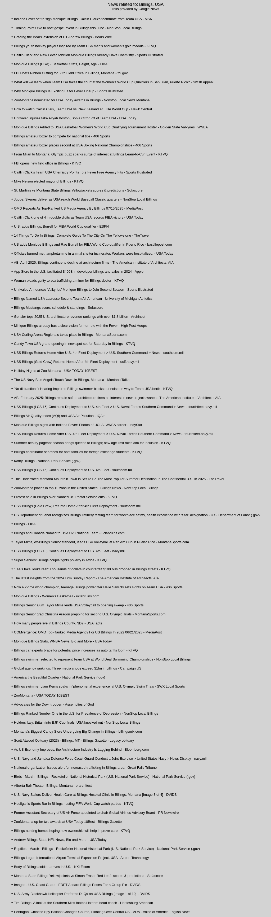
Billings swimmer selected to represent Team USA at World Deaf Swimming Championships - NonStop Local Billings (102, 659)
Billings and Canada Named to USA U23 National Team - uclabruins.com (69, 533)
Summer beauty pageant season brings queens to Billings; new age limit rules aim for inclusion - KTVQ (92, 443)
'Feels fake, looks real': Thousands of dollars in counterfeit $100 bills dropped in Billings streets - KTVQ (92, 569)
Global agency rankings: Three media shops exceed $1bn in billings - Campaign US (78, 668)
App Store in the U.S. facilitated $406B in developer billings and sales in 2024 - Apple (78, 271)
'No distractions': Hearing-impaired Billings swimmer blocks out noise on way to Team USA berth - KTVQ (93, 389)
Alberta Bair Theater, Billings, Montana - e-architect (53, 786)
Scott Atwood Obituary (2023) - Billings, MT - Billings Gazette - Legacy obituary (74, 740)
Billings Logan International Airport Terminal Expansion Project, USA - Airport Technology (81, 858)
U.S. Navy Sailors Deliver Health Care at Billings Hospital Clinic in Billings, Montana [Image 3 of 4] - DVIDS (95, 795)
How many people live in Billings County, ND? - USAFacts (58, 623)
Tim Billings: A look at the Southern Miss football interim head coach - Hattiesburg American (83, 903)
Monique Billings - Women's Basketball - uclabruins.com (56, 596)
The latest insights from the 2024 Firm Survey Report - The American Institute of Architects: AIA (86, 578)
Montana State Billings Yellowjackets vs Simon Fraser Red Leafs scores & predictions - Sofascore (88, 876)
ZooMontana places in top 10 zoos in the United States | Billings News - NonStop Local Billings (86, 488)
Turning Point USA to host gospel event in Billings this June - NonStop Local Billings (78, 28)
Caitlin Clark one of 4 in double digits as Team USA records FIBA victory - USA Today (78, 217)
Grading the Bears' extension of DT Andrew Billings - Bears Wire (63, 37)
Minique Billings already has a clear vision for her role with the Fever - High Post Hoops (80, 326)
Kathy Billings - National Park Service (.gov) (47, 461)
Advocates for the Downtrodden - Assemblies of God (54, 704)
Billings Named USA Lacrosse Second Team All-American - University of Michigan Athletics (83, 299)
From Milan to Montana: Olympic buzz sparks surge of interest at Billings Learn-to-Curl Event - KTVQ (91, 154)
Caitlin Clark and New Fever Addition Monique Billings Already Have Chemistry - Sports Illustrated (88, 55)
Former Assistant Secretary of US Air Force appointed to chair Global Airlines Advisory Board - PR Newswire (96, 813)
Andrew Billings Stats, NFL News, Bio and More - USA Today (60, 840)
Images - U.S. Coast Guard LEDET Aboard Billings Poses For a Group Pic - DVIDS (77, 885)
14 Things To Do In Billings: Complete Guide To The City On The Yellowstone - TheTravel (82, 235)
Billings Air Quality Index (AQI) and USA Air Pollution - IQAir (59, 416)
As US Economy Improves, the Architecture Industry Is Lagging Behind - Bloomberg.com (81, 749)
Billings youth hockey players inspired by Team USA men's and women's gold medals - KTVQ (85, 46)
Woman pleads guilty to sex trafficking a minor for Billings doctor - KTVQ (69, 281)
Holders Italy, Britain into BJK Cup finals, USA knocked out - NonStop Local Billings (77, 722)
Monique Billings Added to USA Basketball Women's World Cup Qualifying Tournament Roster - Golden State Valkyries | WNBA (111, 127)
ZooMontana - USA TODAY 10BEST (41, 695)
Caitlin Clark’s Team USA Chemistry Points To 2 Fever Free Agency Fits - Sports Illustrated (83, 172)
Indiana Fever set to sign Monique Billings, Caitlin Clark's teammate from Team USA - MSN (83, 19)
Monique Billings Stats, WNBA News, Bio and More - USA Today (63, 641)
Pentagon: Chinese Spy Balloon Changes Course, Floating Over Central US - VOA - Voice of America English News (102, 912)
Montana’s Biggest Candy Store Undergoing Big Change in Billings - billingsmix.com (78, 731)
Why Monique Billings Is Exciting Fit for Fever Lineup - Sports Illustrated (68, 91)
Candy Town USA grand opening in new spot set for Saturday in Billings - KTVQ (74, 344)
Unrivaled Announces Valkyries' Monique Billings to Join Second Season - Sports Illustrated (83, 290)
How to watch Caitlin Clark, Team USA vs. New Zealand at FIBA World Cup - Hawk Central (83, 109)
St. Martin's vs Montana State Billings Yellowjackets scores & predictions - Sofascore (78, 190)
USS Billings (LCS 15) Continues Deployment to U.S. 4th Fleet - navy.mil (69, 551)
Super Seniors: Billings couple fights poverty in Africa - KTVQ (60, 560)
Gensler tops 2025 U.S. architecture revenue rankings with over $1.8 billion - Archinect (79, 317)
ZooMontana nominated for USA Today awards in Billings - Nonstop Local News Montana (82, 100)
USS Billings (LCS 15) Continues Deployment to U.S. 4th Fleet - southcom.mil (73, 470)
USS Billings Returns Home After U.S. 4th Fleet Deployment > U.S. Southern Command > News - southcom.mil (99, 353)
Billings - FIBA (25, 524)
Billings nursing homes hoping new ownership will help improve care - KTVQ (72, 831)
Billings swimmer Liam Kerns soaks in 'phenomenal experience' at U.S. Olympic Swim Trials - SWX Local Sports (99, 686)
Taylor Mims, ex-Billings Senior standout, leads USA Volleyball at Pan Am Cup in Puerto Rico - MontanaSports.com (101, 542)
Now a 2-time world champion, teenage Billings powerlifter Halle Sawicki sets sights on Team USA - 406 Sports (98, 587)
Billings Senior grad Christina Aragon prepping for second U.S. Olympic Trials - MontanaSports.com (89, 614)
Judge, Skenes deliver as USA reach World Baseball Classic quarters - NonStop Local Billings (85, 199)
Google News (148, 9)
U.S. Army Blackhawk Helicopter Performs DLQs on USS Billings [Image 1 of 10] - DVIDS (82, 894)
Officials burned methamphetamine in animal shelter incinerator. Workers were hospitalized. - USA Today (93, 253)
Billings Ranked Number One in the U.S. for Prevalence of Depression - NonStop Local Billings (86, 713)
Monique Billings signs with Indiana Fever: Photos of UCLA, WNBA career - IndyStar (78, 425)
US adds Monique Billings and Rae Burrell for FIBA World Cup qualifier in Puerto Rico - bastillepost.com (93, 244)
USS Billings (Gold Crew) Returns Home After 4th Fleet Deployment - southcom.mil (77, 506)
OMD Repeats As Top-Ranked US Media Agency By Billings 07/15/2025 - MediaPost (78, 208)
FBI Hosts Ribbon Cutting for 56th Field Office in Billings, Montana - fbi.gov (71, 73)
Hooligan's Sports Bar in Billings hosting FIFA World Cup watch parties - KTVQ (74, 804)
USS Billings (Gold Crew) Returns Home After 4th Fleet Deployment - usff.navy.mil (76, 362)
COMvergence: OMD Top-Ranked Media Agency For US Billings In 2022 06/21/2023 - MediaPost (88, 632)
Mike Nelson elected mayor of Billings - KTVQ (49, 181)
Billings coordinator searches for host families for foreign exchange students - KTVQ (78, 452)
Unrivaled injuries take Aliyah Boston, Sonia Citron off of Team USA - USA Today (75, 118)
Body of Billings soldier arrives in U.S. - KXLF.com (52, 867)
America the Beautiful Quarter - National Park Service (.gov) (59, 677)
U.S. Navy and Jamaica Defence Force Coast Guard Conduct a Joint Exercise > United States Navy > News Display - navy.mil (110, 758)
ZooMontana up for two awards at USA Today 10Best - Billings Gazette (68, 822)
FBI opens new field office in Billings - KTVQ (47, 163)
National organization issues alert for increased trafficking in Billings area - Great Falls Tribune (85, 768)
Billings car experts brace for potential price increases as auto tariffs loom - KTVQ (76, 650)
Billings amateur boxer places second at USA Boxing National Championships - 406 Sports (83, 145)
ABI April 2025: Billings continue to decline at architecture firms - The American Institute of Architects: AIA (94, 262)
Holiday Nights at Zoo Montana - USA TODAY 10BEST (55, 371)
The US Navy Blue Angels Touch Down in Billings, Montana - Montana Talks (71, 380)
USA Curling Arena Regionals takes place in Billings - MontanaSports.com (70, 335)
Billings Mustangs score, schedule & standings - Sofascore (58, 308)
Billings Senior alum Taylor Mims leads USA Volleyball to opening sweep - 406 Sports (79, 605)
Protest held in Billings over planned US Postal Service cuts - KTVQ (65, 497)
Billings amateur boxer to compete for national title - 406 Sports (62, 136)
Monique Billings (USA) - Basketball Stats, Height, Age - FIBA (60, 64)
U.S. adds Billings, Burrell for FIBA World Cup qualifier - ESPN (61, 226)
